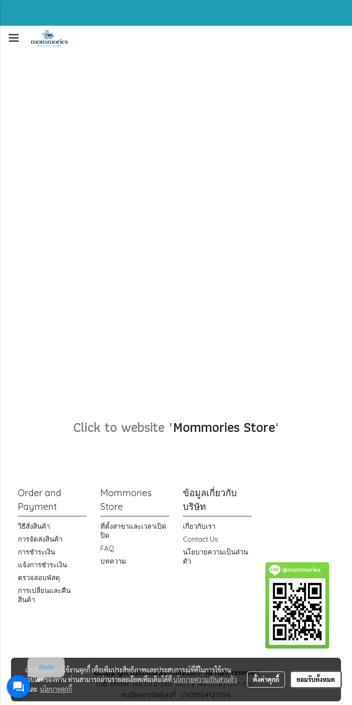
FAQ (107, 548)
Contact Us (200, 539)
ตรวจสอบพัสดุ (39, 577)
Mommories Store (224, 427)
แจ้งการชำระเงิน (42, 564)
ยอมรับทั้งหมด (316, 679)
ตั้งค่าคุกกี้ (266, 679)
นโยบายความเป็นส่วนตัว (205, 679)
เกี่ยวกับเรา (199, 526)
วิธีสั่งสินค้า (34, 526)
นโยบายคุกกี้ (56, 689)
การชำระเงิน (36, 552)
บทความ (113, 561)
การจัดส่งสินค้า (40, 539)
